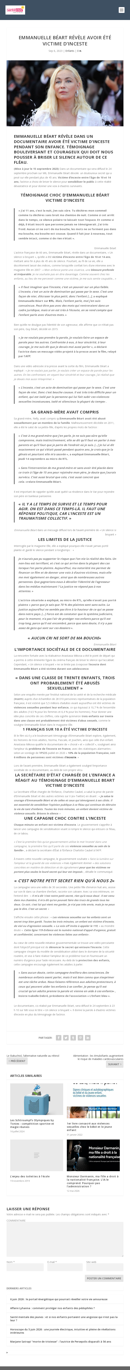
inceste (71, 757)
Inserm (19, 699)
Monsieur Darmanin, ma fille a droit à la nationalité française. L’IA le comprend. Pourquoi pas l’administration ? (93, 1181)
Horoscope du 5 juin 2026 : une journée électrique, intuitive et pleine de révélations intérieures (62, 1331)
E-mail (52, 1262)
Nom (11, 1262)
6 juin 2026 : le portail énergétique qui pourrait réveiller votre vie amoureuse (58, 1299)
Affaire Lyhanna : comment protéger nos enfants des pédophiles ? (52, 1308)
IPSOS (43, 753)
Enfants (69, 51)
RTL (51, 301)
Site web (91, 1262)
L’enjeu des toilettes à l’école (30, 1176)
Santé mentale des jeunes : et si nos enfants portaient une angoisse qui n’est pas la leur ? (64, 1318)
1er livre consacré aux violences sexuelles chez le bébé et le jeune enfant (89, 1127)
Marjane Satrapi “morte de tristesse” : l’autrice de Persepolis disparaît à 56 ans (60, 1341)
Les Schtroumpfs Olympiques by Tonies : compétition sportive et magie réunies (32, 1123)
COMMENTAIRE (16, 1220)
